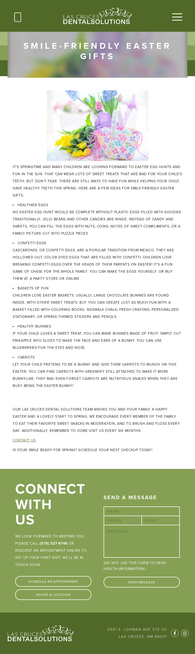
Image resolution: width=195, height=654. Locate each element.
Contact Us (24, 440)
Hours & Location (53, 595)
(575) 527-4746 (54, 543)
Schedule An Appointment (53, 582)
